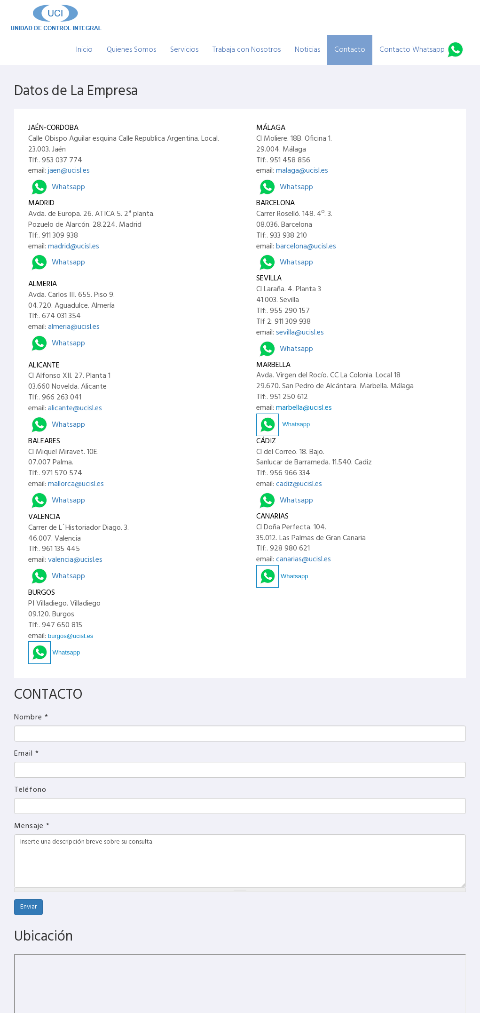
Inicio (84, 50)
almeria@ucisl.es (74, 327)
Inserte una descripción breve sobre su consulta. (240, 861)
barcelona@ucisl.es (306, 246)
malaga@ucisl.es (302, 171)
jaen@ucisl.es (69, 171)
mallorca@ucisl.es (76, 484)
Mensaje (32, 826)
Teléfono (30, 790)
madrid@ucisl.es (73, 246)
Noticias (307, 50)
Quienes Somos (131, 50)
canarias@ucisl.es (303, 559)
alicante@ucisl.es (75, 408)
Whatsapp (56, 187)
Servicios (184, 50)
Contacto (349, 50)
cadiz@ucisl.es (299, 484)
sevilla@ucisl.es (300, 333)
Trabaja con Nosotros (246, 50)
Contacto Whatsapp (412, 50)
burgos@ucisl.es (70, 635)
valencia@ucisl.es (75, 560)
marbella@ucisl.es (304, 408)
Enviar (28, 906)
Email (26, 754)
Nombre (31, 717)
